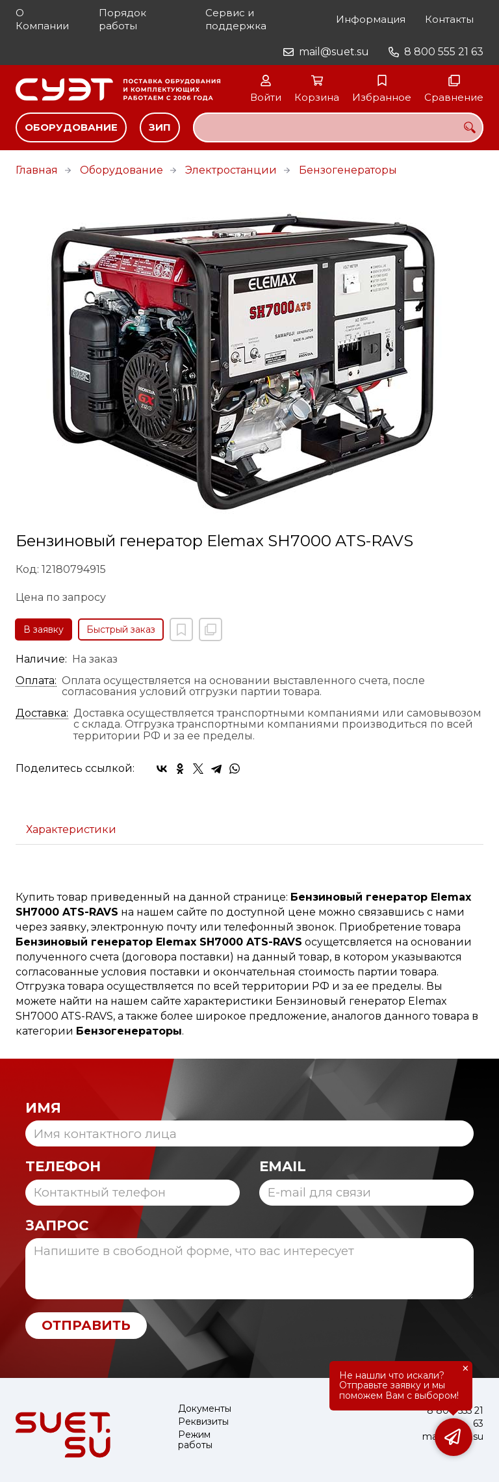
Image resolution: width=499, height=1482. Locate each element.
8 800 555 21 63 (443, 52)
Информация (370, 19)
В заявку (43, 629)
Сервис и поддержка (235, 19)
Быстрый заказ (120, 629)
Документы (204, 1409)
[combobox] (338, 127)
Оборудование (71, 127)
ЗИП (160, 127)
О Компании (42, 19)
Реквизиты (203, 1422)
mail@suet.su (334, 52)
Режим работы (195, 1440)
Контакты (449, 19)
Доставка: (42, 713)
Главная (37, 170)
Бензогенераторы (348, 170)
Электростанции (231, 170)
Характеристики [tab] (71, 829)
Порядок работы (122, 19)
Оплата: (36, 681)
